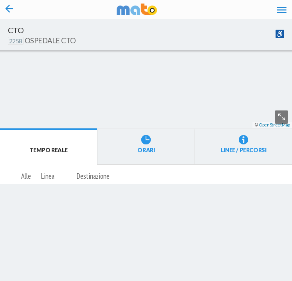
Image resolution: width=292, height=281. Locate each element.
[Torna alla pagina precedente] (9, 9)
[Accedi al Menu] (282, 9)
